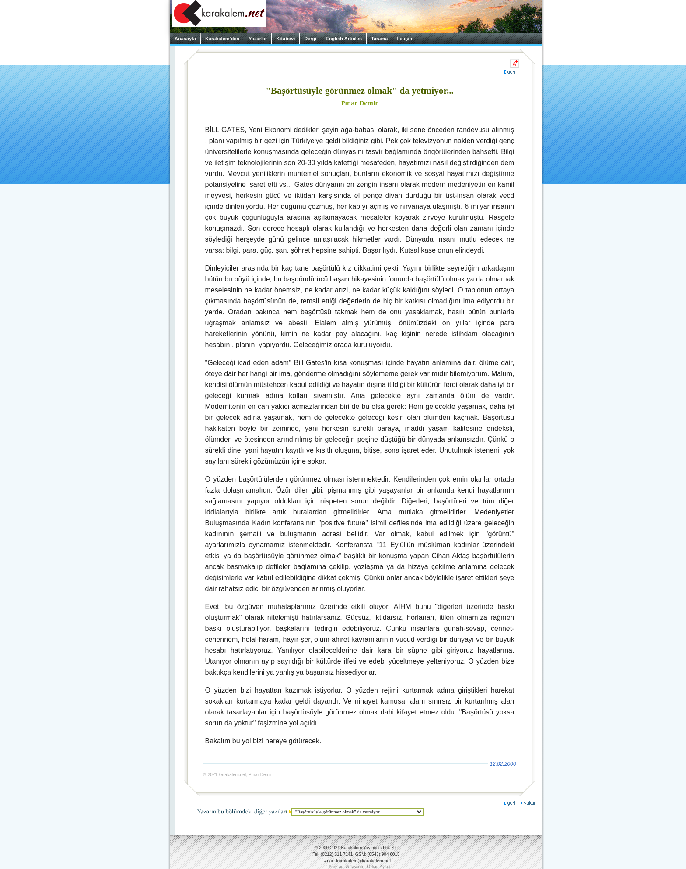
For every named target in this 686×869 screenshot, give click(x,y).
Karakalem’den (222, 38)
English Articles (344, 38)
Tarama (379, 38)
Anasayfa (185, 38)
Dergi (310, 38)
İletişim (405, 38)
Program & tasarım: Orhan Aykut (360, 866)
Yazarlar (257, 38)
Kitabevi (285, 38)
